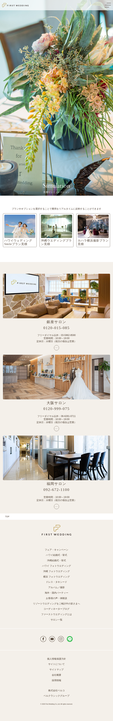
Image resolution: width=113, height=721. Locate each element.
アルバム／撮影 (56, 587)
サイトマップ (56, 669)
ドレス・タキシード (56, 582)
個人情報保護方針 (56, 659)
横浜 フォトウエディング (56, 576)
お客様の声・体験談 (56, 598)
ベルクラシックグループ (56, 695)
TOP (7, 516)
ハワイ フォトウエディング (56, 566)
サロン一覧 (56, 619)
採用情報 (56, 680)
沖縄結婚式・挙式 (56, 560)
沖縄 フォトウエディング (56, 571)
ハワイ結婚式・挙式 (56, 555)
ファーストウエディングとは (56, 614)
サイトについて (56, 664)
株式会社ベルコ (56, 690)
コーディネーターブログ (56, 609)
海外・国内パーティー (56, 593)
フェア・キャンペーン (56, 549)
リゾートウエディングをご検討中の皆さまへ (56, 603)
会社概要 (56, 675)
